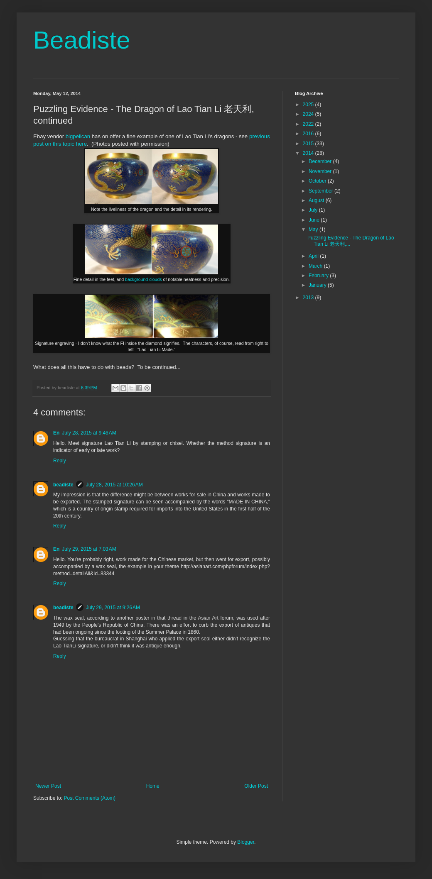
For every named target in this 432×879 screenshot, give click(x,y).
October (318, 181)
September (321, 191)
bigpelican (78, 136)
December (321, 161)
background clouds (143, 279)
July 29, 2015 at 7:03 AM (89, 549)
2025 (309, 104)
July (314, 210)
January (318, 285)
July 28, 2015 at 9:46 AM (89, 433)
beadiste (63, 485)
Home (153, 786)
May (314, 229)
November (321, 171)
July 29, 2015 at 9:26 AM (113, 607)
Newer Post (48, 786)
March (316, 266)
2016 (309, 134)
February (319, 275)
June (315, 220)
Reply (59, 461)
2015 (309, 143)
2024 (309, 114)
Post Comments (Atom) (89, 798)
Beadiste (81, 40)
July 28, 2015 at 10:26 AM (114, 485)
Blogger (245, 842)
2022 (309, 124)
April (314, 256)
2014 (309, 153)
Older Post (256, 786)
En (56, 433)
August (317, 200)
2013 (309, 297)
